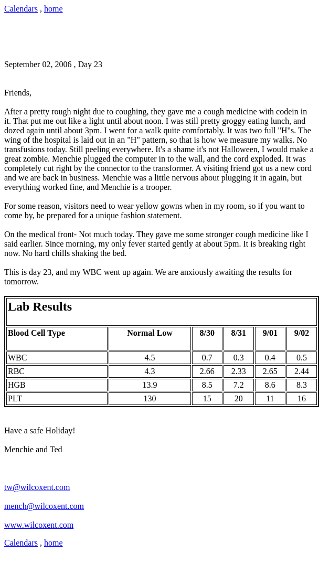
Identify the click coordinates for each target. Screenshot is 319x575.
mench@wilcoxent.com (44, 506)
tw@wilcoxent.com (37, 487)
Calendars (21, 8)
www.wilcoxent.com (38, 524)
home (53, 8)
